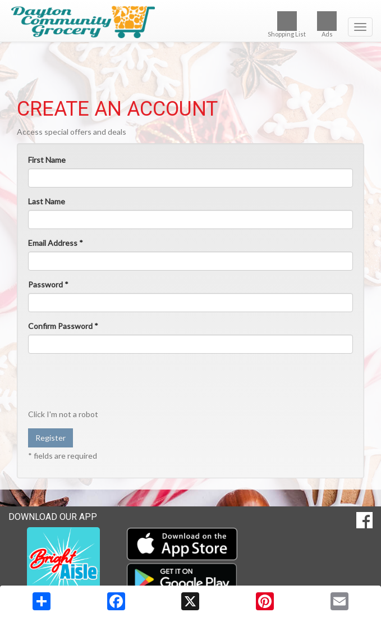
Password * (48, 284)
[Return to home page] (190, 22)
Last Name (46, 201)
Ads (327, 24)
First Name (47, 159)
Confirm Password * (63, 326)
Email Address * (55, 243)
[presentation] (113, 384)
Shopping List (287, 24)
